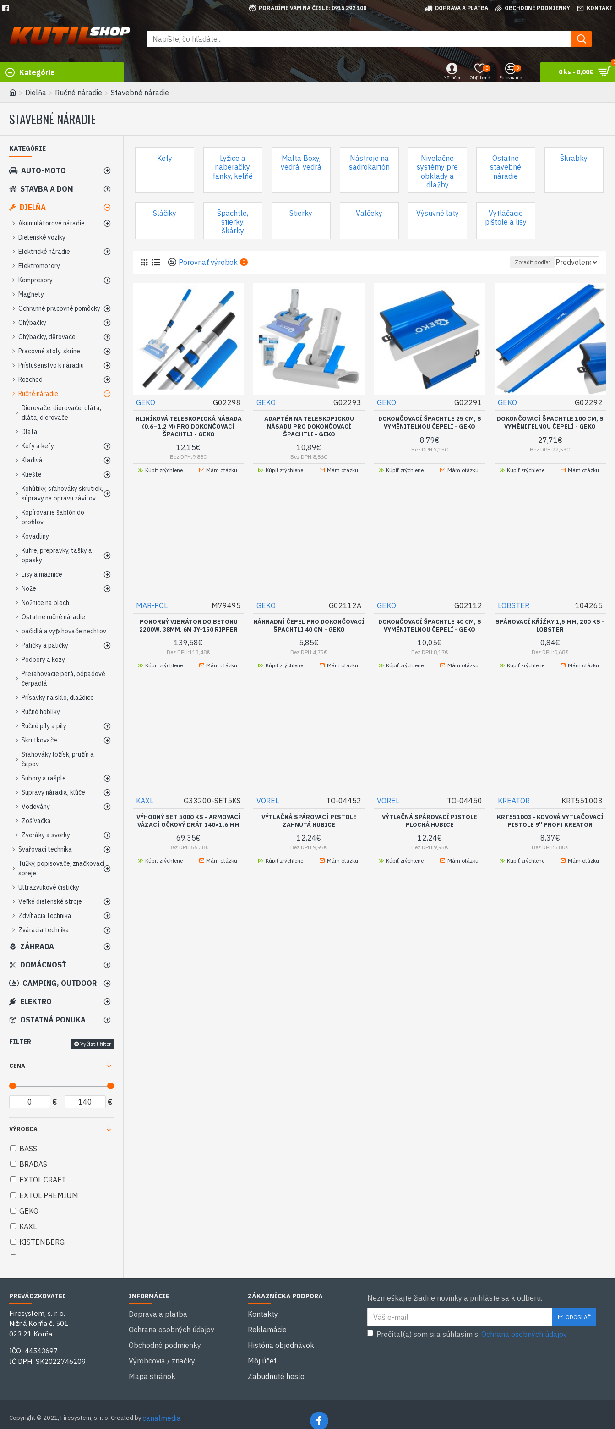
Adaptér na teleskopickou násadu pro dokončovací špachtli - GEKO (309, 426)
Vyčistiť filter (95, 1043)
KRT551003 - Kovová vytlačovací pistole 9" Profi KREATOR (550, 828)
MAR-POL (152, 605)
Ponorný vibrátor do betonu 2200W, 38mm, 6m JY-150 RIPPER (188, 625)
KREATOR (514, 808)
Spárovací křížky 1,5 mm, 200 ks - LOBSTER (549, 625)
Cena (17, 1066)
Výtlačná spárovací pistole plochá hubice (429, 828)
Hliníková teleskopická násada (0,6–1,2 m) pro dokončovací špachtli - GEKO (189, 426)
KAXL (145, 808)
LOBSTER (514, 605)
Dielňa (35, 92)
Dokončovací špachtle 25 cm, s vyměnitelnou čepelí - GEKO (429, 422)
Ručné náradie (78, 92)
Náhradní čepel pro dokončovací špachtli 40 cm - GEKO (309, 629)
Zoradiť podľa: (512, 261)
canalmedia (161, 1405)
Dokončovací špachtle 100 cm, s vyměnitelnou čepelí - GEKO (550, 422)
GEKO (146, 402)
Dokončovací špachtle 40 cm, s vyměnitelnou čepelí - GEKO (429, 625)
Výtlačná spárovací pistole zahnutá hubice (309, 828)
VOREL (268, 808)
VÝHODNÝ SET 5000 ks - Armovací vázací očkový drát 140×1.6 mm (188, 828)
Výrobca (23, 1129)
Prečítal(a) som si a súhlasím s (467, 1334)
